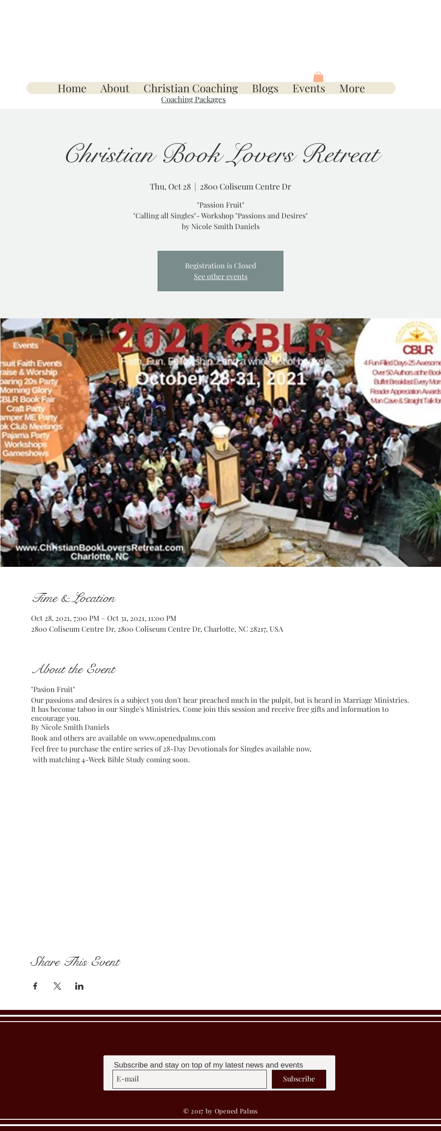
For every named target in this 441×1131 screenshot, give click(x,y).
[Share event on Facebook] (35, 986)
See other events (221, 276)
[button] (318, 78)
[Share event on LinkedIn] (79, 986)
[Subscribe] (299, 1079)
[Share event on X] (57, 986)
